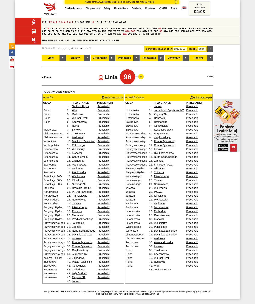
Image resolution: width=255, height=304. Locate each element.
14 (100, 22)
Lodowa (76, 238)
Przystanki (124, 57)
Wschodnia (78, 176)
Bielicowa (77, 137)
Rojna (75, 125)
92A (81, 34)
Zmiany (75, 57)
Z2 (50, 22)
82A (150, 31)
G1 (147, 34)
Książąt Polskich (163, 129)
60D (181, 28)
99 (114, 34)
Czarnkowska (80, 156)
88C (44, 34)
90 (59, 34)
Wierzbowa (160, 188)
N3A (61, 40)
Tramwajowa (79, 195)
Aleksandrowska (163, 242)
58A (149, 28)
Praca (174, 8)
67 (53, 31)
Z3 (43, 28)
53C (107, 28)
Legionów (77, 168)
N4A (73, 40)
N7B (108, 40)
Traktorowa (78, 133)
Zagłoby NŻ (79, 277)
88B (209, 31)
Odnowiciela (79, 265)
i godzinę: (192, 49)
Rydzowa (77, 114)
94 (95, 34)
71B (83, 31)
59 (159, 28)
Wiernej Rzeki (80, 118)
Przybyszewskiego (83, 219)
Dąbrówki (159, 118)
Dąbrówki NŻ (79, 273)
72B (94, 31)
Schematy (174, 57)
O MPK (163, 8)
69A (62, 31)
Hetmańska (160, 121)
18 (112, 22)
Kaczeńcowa (79, 121)
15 (104, 22)
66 (49, 31)
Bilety (107, 8)
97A (104, 34)
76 (114, 31)
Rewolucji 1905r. (81, 188)
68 (57, 31)
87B (198, 31)
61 (186, 28)
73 (99, 31)
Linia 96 (87, 48)
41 (116, 22)
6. (139, 34)
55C (135, 28)
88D (50, 34)
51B (86, 28)
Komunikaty (121, 8)
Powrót (48, 77)
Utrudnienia (100, 57)
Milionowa (78, 215)
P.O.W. (158, 191)
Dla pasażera (93, 8)
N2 (55, 40)
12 (96, 22)
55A (124, 28)
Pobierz (198, 57)
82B (156, 31)
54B (118, 28)
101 (125, 34)
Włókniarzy (78, 149)
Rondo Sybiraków (82, 242)
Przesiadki (104, 106)
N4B (79, 40)
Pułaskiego (78, 145)
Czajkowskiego (80, 250)
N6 (96, 40)
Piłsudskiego (79, 207)
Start (46, 48)
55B (130, 28)
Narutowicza (79, 199)
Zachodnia (78, 160)
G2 (152, 34)
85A (177, 31)
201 (130, 34)
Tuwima (76, 203)
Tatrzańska (78, 223)
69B (68, 31)
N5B (91, 40)
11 (92, 22)
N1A (44, 40)
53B (101, 28)
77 (118, 31)
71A (77, 31)
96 (99, 34)
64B (205, 28)
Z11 (52, 28)
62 (190, 28)
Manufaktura (79, 164)
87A (192, 31)
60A (164, 28)
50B (74, 28)
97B (110, 34)
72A (89, 31)
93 (91, 34)
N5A (85, 40)
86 (187, 31)
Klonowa (77, 153)
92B (86, 34)
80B (133, 31)
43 (120, 22)
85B (183, 31)
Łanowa (76, 129)
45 (124, 22)
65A (210, 28)
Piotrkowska (79, 172)
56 (140, 28)
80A (127, 31)
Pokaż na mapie (112, 97)
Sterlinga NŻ (79, 184)
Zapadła (76, 226)
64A (199, 28)
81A (139, 31)
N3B (67, 40)
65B (44, 31)
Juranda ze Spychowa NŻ (169, 110)
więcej (151, 2)
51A (80, 28)
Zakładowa (78, 257)
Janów (76, 281)
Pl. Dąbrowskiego (82, 191)
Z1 (46, 22)
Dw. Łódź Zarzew (82, 234)
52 (90, 28)
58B (155, 28)
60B (170, 28)
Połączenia (149, 57)
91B (69, 34)
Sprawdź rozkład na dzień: (159, 49)
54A (112, 28)
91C (75, 34)
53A (96, 28)
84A (165, 31)
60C (176, 28)
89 (54, 34)
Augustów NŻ (80, 254)
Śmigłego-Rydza (163, 164)
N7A (102, 40)
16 (108, 22)
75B (110, 31)
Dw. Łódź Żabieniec (83, 141)
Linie (76, 48)
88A (204, 31)
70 (72, 31)
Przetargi (150, 8)
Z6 (47, 28)
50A (69, 28)
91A (63, 34)
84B (171, 31)
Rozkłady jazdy (62, 48)
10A (82, 22)
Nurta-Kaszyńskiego (83, 230)
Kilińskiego (78, 180)
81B (144, 31)
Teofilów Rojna (80, 106)
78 (122, 31)
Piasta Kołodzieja (82, 261)
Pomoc (210, 76)
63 (194, 28)
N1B (50, 40)
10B (88, 22)
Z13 (58, 28)
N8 (113, 40)
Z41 (63, 28)
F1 (143, 34)
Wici (74, 110)
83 (161, 31)
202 (135, 34)
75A (104, 31)
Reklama (136, 8)
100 (119, 34)
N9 (117, 40)
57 (144, 28)
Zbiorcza (77, 211)
